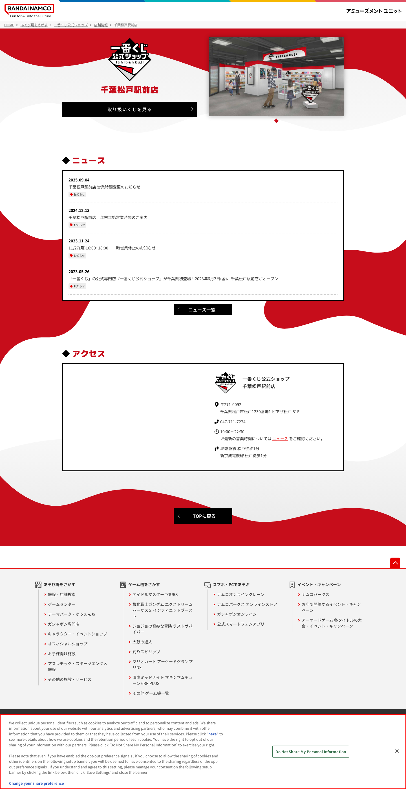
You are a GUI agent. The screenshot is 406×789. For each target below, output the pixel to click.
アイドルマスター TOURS (155, 594)
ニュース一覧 (201, 309)
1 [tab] (276, 121)
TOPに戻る (204, 515)
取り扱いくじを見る (129, 109)
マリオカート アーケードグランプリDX (163, 664)
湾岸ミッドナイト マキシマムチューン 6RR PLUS (163, 680)
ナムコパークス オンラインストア (247, 604)
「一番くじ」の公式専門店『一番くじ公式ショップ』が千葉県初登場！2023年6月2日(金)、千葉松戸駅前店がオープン (173, 278)
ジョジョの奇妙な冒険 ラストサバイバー (163, 629)
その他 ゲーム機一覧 (151, 693)
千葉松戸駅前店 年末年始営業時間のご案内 (108, 217)
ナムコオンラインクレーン (240, 594)
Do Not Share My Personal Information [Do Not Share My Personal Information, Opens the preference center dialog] (310, 751)
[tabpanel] (276, 76)
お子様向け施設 (62, 653)
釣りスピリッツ (146, 651)
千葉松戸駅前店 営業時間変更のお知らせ (104, 187)
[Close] (397, 751)
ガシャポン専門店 (64, 624)
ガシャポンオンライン (237, 614)
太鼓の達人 (142, 642)
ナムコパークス (315, 594)
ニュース (280, 438)
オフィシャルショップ (67, 643)
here (212, 734)
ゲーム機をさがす (144, 584)
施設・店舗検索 (62, 594)
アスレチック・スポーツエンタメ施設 (77, 666)
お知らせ (79, 194)
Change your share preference (36, 783)
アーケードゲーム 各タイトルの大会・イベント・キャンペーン (332, 623)
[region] (203, 752)
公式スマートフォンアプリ (240, 624)
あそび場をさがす (59, 584)
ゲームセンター (62, 604)
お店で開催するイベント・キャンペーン (331, 607)
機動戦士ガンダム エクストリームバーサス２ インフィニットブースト (163, 610)
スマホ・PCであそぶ (231, 584)
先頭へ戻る (395, 563)
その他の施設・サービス (69, 679)
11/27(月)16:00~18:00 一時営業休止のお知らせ (112, 248)
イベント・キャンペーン (319, 584)
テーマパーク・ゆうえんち (71, 614)
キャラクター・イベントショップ (77, 634)
